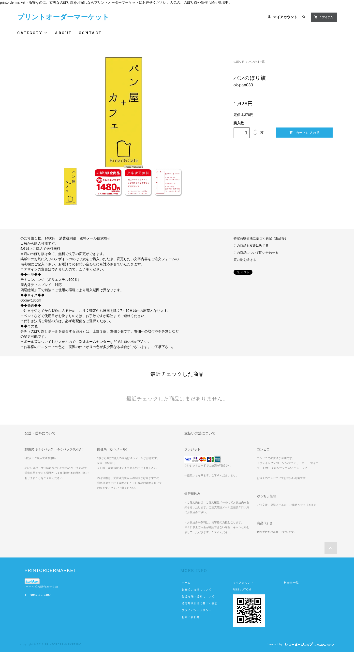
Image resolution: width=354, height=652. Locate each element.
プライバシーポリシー (196, 610)
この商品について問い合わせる (256, 252)
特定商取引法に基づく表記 (199, 603)
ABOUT (63, 33)
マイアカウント (285, 17)
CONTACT (90, 33)
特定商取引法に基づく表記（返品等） (261, 238)
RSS (236, 589)
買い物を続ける (245, 260)
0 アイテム (323, 17)
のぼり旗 (239, 61)
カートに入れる (304, 132)
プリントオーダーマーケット (63, 17)
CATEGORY (32, 33)
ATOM (246, 589)
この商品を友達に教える (251, 245)
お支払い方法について (196, 589)
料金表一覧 (291, 582)
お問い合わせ (191, 617)
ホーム (186, 582)
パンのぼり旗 (257, 61)
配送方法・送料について (198, 596)
